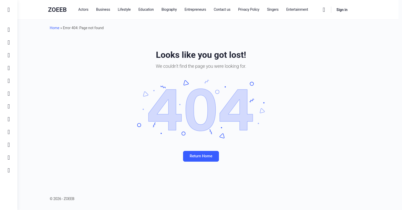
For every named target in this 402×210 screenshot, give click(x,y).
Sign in (352, 10)
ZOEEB (67, 9)
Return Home (209, 156)
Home (63, 28)
